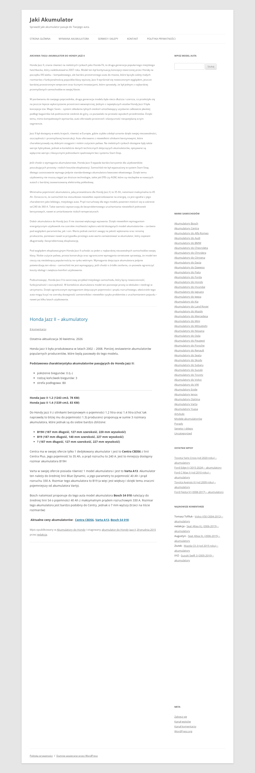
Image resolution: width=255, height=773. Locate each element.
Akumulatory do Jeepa (187, 296)
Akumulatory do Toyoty (188, 375)
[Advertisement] (199, 140)
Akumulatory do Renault (189, 350)
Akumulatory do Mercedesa (191, 316)
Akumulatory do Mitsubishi (190, 326)
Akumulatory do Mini (187, 321)
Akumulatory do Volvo (188, 380)
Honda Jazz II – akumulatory (59, 319)
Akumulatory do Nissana (189, 331)
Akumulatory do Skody (188, 360)
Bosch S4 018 (120, 520)
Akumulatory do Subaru (188, 365)
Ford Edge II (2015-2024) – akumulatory (198, 467)
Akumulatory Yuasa (186, 409)
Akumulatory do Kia (186, 301)
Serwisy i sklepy (108, 38)
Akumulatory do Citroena (189, 257)
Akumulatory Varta (185, 404)
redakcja (42, 534)
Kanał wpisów (182, 721)
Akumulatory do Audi (187, 238)
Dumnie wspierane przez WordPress (77, 756)
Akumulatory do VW (186, 384)
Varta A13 (102, 520)
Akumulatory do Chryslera (190, 253)
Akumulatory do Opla (187, 336)
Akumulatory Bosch (186, 223)
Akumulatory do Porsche (189, 345)
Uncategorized (183, 433)
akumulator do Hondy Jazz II (119, 529)
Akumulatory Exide (185, 389)
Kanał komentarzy (185, 726)
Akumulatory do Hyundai (189, 287)
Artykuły (179, 414)
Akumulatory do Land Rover (191, 306)
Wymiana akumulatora (74, 38)
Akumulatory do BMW (187, 243)
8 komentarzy (38, 329)
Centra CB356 (84, 520)
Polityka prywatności (161, 38)
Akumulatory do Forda (188, 277)
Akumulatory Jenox (186, 394)
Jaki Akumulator (51, 19)
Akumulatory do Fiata (187, 272)
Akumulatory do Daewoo (189, 267)
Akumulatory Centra (186, 228)
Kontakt (132, 38)
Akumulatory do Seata (187, 355)
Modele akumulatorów (188, 419)
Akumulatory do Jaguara (189, 292)
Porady (178, 423)
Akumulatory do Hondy (71, 529)
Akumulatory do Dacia (187, 262)
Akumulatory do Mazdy (188, 311)
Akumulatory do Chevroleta (191, 248)
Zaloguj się (180, 716)
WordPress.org (183, 731)
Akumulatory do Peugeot (189, 340)
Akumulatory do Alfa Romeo (191, 233)
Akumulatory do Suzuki (188, 370)
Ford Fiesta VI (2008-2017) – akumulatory (199, 492)
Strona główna (40, 38)
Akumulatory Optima (187, 399)
